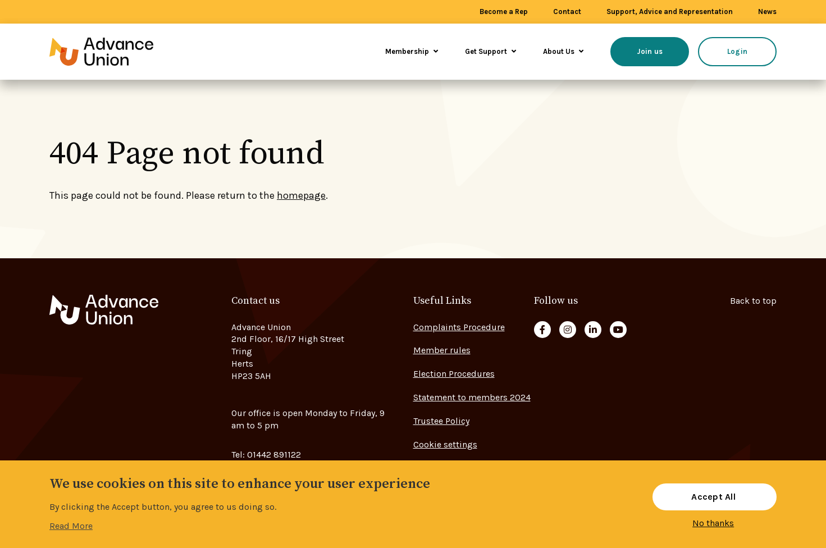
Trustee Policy (441, 420)
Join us (650, 51)
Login (737, 51)
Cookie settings (445, 444)
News (767, 11)
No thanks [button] (713, 523)
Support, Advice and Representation (669, 11)
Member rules (442, 350)
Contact (567, 11)
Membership (411, 51)
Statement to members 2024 (472, 397)
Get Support (490, 51)
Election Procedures (454, 373)
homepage (301, 195)
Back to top (753, 300)
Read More (71, 525)
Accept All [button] (713, 496)
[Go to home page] (116, 52)
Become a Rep (504, 11)
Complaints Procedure (459, 327)
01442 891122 (274, 454)
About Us (563, 51)
